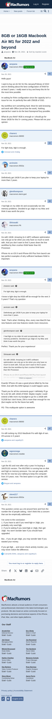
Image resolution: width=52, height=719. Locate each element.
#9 (50, 504)
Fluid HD (9, 695)
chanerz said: (9, 286)
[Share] (45, 74)
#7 (50, 429)
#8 (50, 461)
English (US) (17, 699)
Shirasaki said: (9, 354)
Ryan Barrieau (31, 667)
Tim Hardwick (31, 649)
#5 (50, 232)
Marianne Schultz (32, 658)
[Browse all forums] (41, 11)
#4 (50, 201)
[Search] (45, 11)
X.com (9, 635)
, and (20, 554)
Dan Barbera (6, 667)
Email (4, 635)
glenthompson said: (11, 331)
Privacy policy (6, 691)
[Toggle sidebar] (49, 11)
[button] (3, 4)
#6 (50, 280)
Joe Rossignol (31, 640)
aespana (7, 52)
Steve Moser (6, 676)
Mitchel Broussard (8, 649)
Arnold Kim (6, 631)
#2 (50, 143)
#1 (50, 74)
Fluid (3, 695)
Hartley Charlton (8, 658)
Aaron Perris (30, 676)
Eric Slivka (30, 631)
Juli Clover (6, 640)
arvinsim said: (9, 307)
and (12, 152)
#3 (50, 173)
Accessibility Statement (23, 691)
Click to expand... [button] (26, 378)
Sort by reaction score (37, 52)
